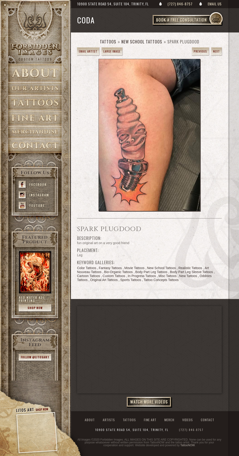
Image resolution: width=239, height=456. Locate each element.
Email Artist (88, 51)
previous (200, 51)
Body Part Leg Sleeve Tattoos (191, 272)
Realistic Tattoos (190, 268)
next (216, 51)
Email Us (215, 3)
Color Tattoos (86, 268)
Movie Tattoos (134, 268)
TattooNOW (187, 445)
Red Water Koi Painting (31, 299)
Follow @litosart (35, 357)
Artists (35, 88)
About (35, 73)
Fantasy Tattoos (110, 268)
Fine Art (35, 118)
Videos (187, 419)
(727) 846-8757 (180, 3)
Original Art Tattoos (104, 280)
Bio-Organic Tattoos (118, 272)
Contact (35, 145)
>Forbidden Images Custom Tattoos (35, 52)
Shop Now (35, 308)
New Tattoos (188, 276)
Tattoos (35, 102)
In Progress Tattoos (142, 276)
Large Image (111, 51)
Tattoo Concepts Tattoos (161, 280)
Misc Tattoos (167, 276)
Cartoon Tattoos (88, 276)
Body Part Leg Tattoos (151, 272)
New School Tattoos (141, 42)
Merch (169, 419)
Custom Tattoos (114, 276)
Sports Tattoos (130, 280)
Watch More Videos (149, 402)
